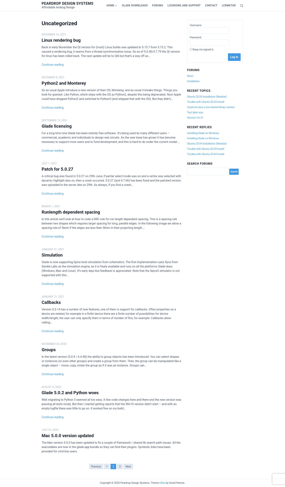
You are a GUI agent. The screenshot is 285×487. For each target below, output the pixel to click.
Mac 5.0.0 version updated (68, 435)
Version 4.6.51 (195, 117)
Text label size (195, 112)
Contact (211, 5)
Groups (49, 349)
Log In (234, 57)
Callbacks (51, 302)
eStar (162, 482)
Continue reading (53, 64)
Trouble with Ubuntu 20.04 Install (205, 101)
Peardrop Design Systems (67, 3)
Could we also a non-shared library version (211, 107)
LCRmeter (229, 5)
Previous (96, 466)
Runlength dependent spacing (71, 212)
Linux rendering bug (61, 40)
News (190, 76)
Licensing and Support (184, 5)
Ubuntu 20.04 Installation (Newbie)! (207, 96)
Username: (196, 25)
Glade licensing (57, 126)
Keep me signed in (203, 49)
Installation (193, 81)
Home (110, 5)
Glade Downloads (135, 5)
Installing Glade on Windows (203, 133)
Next (128, 466)
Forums (157, 5)
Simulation (52, 255)
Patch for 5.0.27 (57, 169)
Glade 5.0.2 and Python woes (70, 392)
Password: (196, 37)
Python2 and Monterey (64, 83)
